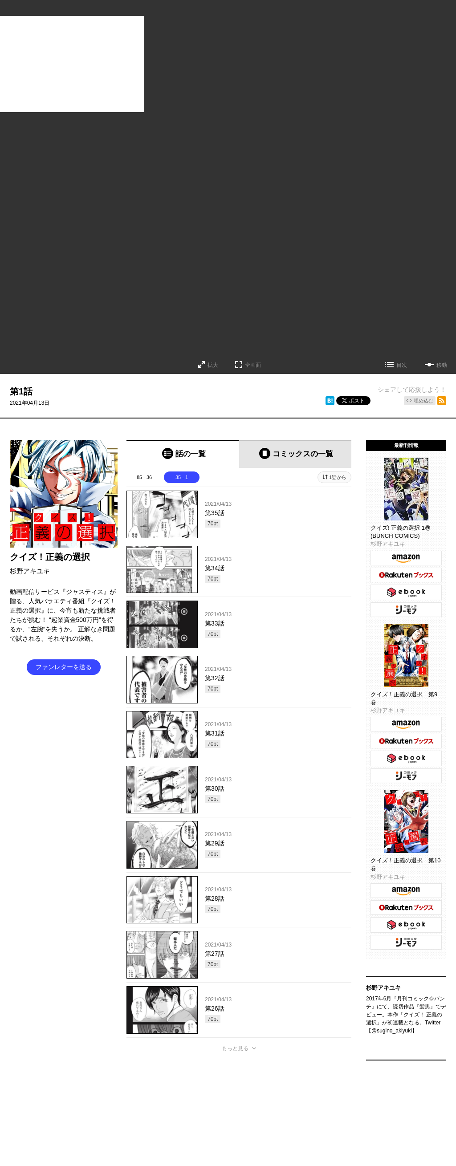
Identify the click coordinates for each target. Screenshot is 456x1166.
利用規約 (298, 1103)
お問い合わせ (204, 1103)
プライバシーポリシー (343, 1103)
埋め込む (423, 400)
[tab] (182, 454)
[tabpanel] (238, 761)
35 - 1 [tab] (181, 477)
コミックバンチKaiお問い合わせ (254, 1120)
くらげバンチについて (131, 1103)
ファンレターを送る (64, 666)
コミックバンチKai (185, 1120)
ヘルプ (273, 1103)
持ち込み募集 (241, 1103)
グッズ (173, 1103)
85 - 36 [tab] (144, 477)
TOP (91, 1103)
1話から (337, 477)
